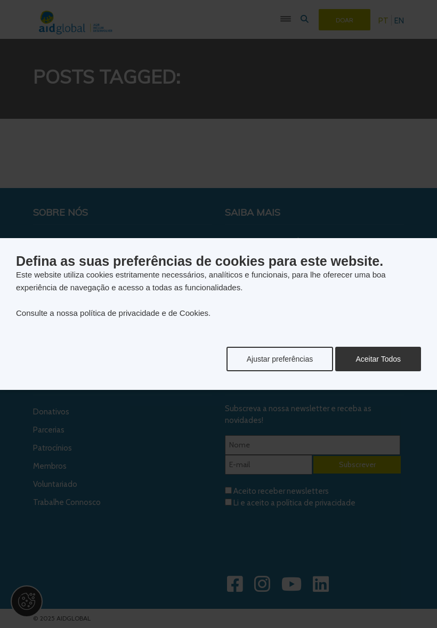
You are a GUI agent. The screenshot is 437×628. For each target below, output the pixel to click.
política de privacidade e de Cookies (144, 312)
